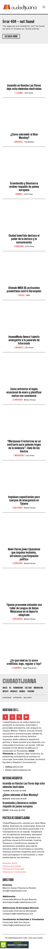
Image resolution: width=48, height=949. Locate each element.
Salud (21, 295)
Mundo (19, 194)
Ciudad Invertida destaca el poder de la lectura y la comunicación (24, 239)
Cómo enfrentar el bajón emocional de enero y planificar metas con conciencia (24, 392)
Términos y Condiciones (14, 872)
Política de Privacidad (13, 869)
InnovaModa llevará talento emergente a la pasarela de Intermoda (24, 340)
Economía (17, 668)
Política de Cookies (12, 866)
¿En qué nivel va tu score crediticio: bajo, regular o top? (24, 662)
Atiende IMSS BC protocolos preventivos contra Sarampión (24, 289)
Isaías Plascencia (29, 668)
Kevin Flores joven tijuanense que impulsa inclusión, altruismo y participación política (24, 554)
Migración (19, 455)
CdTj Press (28, 93)
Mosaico (18, 142)
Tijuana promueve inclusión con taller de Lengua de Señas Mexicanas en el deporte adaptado (24, 610)
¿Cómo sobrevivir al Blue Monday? (24, 136)
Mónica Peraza (29, 400)
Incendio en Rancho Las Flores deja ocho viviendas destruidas (24, 87)
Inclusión (17, 508)
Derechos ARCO (10, 863)
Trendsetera (29, 142)
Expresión (19, 246)
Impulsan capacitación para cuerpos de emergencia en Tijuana (24, 500)
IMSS (28, 295)
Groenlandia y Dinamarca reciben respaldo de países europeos (24, 187)
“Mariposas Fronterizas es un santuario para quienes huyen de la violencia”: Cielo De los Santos (24, 446)
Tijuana (19, 93)
